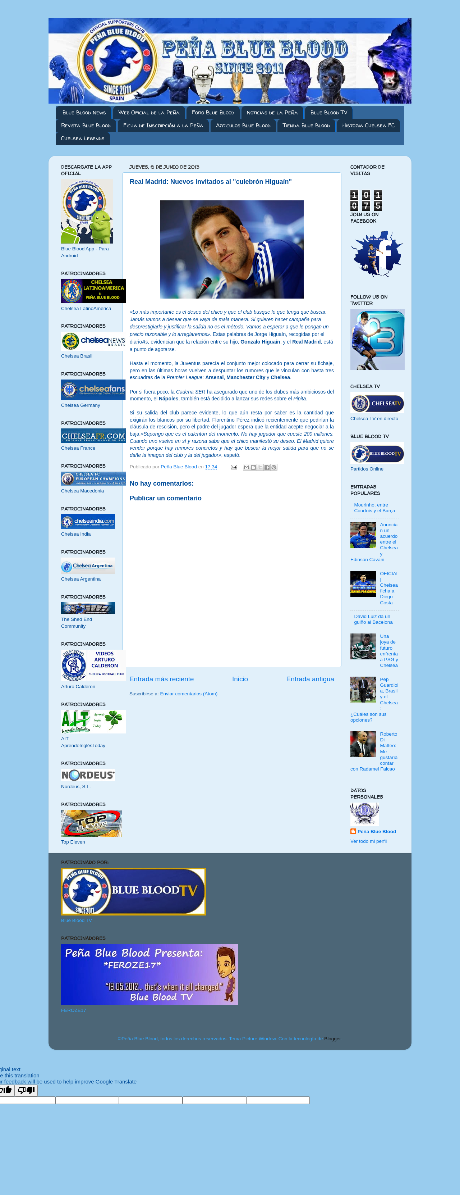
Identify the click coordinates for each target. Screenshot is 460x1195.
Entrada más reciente (161, 679)
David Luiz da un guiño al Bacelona (373, 619)
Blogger (332, 1038)
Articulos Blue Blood (243, 125)
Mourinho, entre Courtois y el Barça (374, 507)
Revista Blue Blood (86, 125)
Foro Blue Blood (213, 112)
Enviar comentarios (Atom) (189, 693)
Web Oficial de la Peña (149, 112)
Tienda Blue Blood (306, 125)
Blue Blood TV (328, 112)
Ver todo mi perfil (368, 841)
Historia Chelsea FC (368, 125)
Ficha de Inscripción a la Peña (163, 125)
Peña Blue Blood (377, 831)
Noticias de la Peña (272, 112)
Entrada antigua (310, 679)
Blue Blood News (84, 112)
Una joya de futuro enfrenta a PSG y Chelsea (389, 650)
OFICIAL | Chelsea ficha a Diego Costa (389, 588)
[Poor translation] (26, 1090)
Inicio (240, 679)
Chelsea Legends (83, 138)
